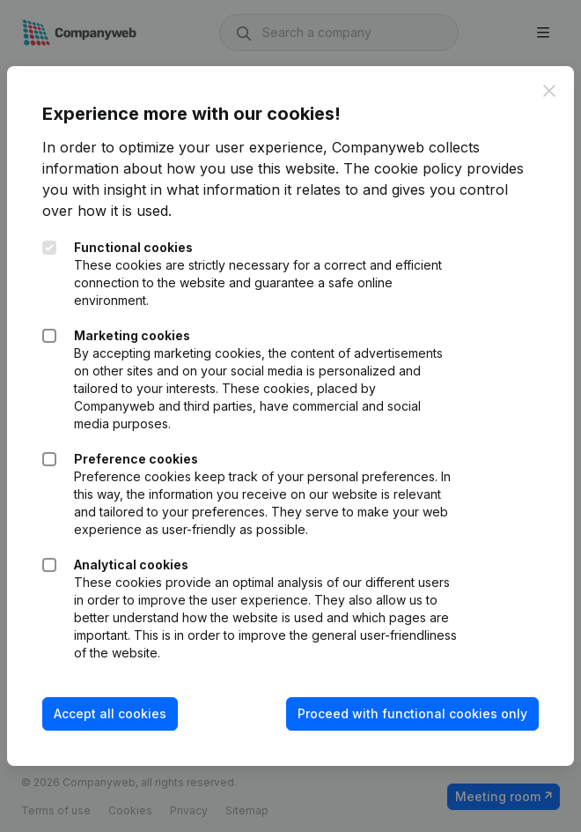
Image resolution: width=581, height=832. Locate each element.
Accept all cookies (110, 713)
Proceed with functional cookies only (412, 713)
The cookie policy (402, 168)
